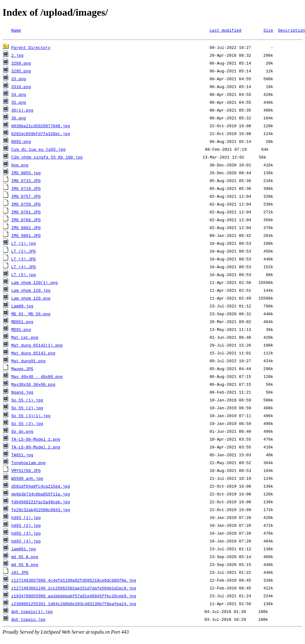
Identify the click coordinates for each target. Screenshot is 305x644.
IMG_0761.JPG (26, 213)
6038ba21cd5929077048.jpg (40, 126)
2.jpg (17, 56)
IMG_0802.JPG (26, 228)
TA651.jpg (22, 455)
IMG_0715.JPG (26, 181)
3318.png (21, 87)
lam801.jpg (23, 549)
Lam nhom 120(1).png (34, 283)
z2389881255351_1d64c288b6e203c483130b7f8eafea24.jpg (73, 604)
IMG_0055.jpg (26, 173)
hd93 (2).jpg (26, 526)
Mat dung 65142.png (33, 354)
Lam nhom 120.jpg (31, 291)
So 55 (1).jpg (27, 401)
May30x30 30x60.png (33, 385)
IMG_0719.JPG (26, 189)
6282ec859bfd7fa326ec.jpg (40, 134)
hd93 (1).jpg (26, 518)
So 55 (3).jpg (27, 424)
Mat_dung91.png (28, 361)
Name (16, 30)
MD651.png (22, 322)
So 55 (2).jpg (27, 408)
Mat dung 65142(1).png (37, 346)
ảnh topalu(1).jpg (32, 612)
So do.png (22, 432)
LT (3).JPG (23, 260)
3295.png (21, 72)
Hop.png (20, 166)
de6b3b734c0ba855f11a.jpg (40, 495)
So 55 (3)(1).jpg (31, 416)
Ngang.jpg (22, 393)
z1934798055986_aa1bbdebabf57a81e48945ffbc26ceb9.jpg (73, 596)
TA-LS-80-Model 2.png (35, 448)
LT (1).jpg (23, 244)
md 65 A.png (24, 557)
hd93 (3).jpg (26, 534)
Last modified (225, 30)
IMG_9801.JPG (26, 236)
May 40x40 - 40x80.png (37, 377)
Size (268, 30)
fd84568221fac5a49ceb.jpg (40, 502)
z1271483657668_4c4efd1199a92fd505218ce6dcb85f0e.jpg (73, 581)
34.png (18, 95)
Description (291, 30)
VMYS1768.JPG (26, 471)
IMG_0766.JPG (26, 220)
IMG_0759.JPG (26, 205)
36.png (18, 119)
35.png (18, 103)
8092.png (21, 142)
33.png (18, 79)
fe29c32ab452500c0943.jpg (40, 510)
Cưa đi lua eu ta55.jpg (38, 150)
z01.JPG (20, 573)
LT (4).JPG (23, 267)
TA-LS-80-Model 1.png (35, 440)
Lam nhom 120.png (31, 299)
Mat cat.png (24, 338)
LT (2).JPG (23, 252)
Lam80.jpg (22, 307)
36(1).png (22, 111)
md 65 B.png (24, 565)
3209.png (21, 64)
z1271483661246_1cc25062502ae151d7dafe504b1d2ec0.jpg (73, 589)
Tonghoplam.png (28, 463)
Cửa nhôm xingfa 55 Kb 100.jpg (46, 158)
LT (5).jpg (23, 275)
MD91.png (21, 330)
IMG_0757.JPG (26, 197)
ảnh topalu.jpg (28, 620)
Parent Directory (31, 48)
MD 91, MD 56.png (31, 314)
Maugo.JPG (22, 369)
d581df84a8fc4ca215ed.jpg (40, 487)
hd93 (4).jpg (26, 542)
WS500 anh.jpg (27, 479)
